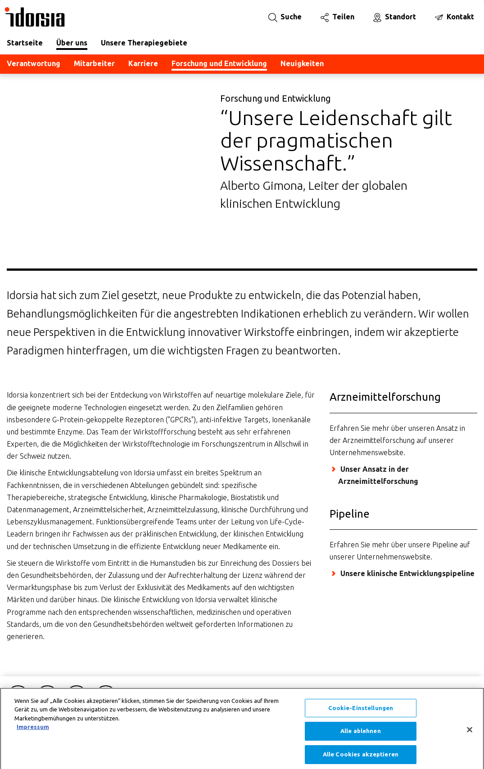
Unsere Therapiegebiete (144, 43)
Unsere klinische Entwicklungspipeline (407, 573)
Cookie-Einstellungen (361, 713)
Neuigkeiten (302, 63)
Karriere (143, 63)
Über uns (71, 43)
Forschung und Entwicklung (219, 63)
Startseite (25, 43)
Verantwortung (33, 63)
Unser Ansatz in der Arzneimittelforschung (378, 475)
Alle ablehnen (360, 736)
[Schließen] (469, 735)
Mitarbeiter (94, 63)
